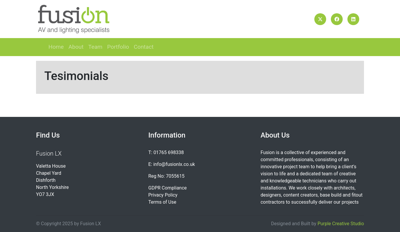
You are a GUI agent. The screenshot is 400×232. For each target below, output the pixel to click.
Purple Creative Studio (341, 223)
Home (56, 46)
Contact (144, 46)
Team (95, 46)
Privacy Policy (163, 195)
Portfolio (118, 46)
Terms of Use (162, 202)
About (76, 46)
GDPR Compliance (167, 188)
